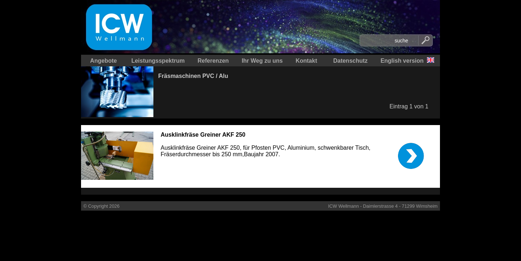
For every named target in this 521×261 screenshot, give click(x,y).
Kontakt (306, 61)
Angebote (103, 61)
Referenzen (213, 61)
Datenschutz (350, 61)
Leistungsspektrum (158, 61)
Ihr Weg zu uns (262, 61)
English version (402, 61)
